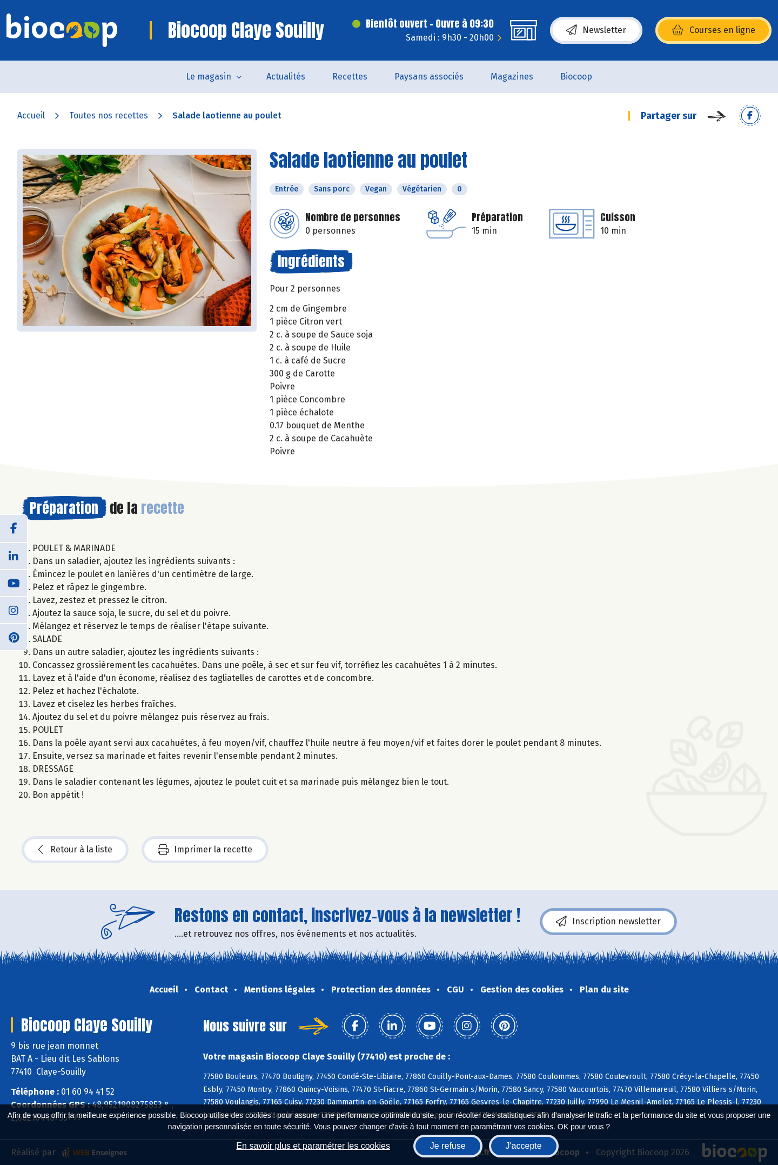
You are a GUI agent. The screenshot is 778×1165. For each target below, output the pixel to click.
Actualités (285, 76)
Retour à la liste (75, 849)
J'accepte (524, 1145)
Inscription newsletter (608, 921)
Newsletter (596, 30)
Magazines (512, 76)
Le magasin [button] (208, 76)
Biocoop (576, 76)
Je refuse (448, 1145)
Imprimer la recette (205, 849)
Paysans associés (429, 76)
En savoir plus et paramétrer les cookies (313, 1145)
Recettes (349, 76)
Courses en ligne (713, 30)
